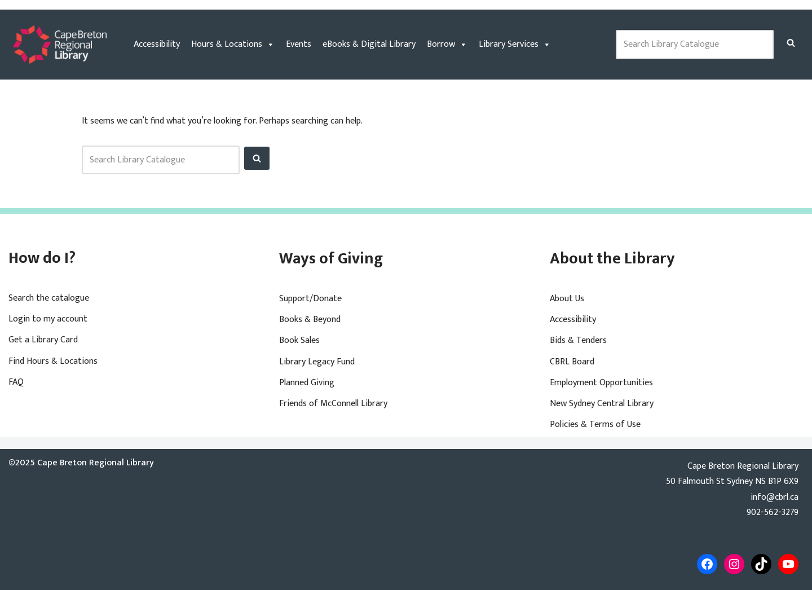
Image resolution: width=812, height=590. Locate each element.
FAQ (16, 382)
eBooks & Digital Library (369, 44)
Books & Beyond (310, 319)
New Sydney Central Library (602, 403)
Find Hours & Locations (53, 361)
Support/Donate (310, 298)
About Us (567, 298)
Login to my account (47, 319)
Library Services (515, 44)
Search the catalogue (48, 298)
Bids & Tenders (578, 340)
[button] (791, 42)
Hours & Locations (233, 44)
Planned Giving (306, 382)
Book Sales (299, 340)
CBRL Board (572, 361)
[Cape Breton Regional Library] (59, 44)
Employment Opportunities (601, 382)
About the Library (612, 258)
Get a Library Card (43, 339)
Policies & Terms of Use (595, 424)
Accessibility (157, 44)
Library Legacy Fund (317, 361)
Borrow (447, 44)
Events (298, 44)
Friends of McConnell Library (333, 403)
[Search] (791, 42)
